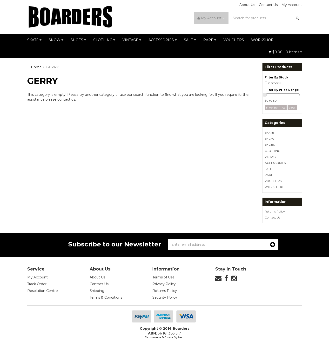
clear (292, 107)
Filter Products (278, 67)
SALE (190, 40)
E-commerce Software (159, 337)
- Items (285, 52)
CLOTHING (104, 40)
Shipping (97, 291)
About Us (247, 5)
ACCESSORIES (162, 40)
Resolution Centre (42, 291)
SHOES (78, 40)
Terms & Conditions (106, 297)
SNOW (56, 40)
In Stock (275, 83)
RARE (209, 40)
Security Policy (164, 297)
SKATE (34, 40)
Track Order (37, 284)
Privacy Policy (164, 284)
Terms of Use (163, 277)
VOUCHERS (233, 40)
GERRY (52, 67)
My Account (292, 5)
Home (36, 67)
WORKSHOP (262, 40)
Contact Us (268, 5)
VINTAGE (131, 40)
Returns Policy (275, 211)
